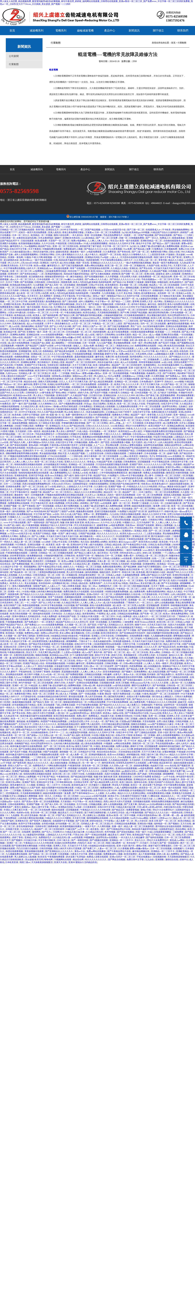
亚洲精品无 (54, 426)
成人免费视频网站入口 (61, 473)
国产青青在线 (124, 252)
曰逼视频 (118, 462)
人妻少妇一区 (176, 683)
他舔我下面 (36, 492)
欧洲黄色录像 (142, 439)
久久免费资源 (110, 252)
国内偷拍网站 (28, 326)
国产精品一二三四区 (183, 235)
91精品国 (189, 381)
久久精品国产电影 (79, 395)
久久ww (17, 677)
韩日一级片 (5, 779)
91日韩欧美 (21, 544)
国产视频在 (120, 569)
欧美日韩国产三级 (12, 605)
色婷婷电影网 (67, 531)
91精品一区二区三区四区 (87, 788)
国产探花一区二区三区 (115, 652)
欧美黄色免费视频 (35, 569)
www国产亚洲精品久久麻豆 (35, 517)
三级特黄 (33, 553)
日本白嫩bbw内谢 (88, 638)
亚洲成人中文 (31, 837)
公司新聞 (14, 56)
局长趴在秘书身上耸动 (44, 252)
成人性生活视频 (67, 263)
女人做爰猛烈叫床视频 (147, 299)
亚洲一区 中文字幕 (80, 760)
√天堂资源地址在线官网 (98, 268)
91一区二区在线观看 (90, 420)
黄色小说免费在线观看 (178, 304)
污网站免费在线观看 (57, 765)
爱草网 (135, 301)
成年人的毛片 (122, 547)
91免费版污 (113, 475)
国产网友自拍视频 (117, 859)
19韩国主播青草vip (178, 749)
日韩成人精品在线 (108, 467)
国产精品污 (122, 398)
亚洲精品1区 (75, 763)
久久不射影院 (77, 812)
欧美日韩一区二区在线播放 (96, 337)
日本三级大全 (19, 509)
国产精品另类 (62, 539)
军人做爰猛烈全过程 (60, 669)
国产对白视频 (64, 387)
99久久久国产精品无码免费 (50, 412)
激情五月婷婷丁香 (84, 746)
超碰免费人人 (36, 699)
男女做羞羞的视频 (48, 453)
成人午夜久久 (92, 254)
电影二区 (103, 799)
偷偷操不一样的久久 (65, 707)
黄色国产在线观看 (146, 525)
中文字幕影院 (77, 368)
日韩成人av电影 (113, 575)
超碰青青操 (102, 525)
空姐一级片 (187, 498)
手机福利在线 (153, 404)
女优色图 (95, 401)
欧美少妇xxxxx (92, 522)
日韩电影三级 (40, 608)
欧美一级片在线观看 (130, 241)
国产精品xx (158, 243)
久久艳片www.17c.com (173, 561)
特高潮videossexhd (35, 448)
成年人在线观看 (173, 274)
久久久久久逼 (140, 428)
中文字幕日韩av (84, 296)
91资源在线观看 (59, 500)
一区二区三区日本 (25, 434)
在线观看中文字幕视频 (64, 821)
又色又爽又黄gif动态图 (49, 652)
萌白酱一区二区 (18, 340)
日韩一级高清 (34, 431)
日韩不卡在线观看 (33, 710)
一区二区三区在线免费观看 (145, 370)
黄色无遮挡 (96, 713)
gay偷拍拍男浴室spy (175, 619)
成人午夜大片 (150, 442)
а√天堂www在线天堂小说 (114, 230)
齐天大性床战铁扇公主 (85, 525)
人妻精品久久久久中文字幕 (80, 486)
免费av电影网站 (79, 241)
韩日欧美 (23, 661)
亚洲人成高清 (54, 232)
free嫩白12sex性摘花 (74, 279)
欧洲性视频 (182, 647)
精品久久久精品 (176, 260)
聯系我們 (182, 30)
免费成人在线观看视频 (52, 439)
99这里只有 (157, 644)
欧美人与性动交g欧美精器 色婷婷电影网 (92, 282)
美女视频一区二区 (128, 285)
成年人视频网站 (86, 301)
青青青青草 (177, 398)
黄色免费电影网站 (180, 614)
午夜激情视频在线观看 (67, 409)
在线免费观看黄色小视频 (101, 749)
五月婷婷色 (5, 337)
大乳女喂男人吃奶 (128, 276)
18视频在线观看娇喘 (10, 406)
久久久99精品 (25, 575)
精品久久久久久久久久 (125, 409)
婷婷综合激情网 (47, 691)
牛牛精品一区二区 (51, 647)
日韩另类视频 (17, 329)
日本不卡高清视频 (127, 390)
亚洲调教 (157, 553)
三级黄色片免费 (180, 536)
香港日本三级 (128, 572)
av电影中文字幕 (34, 340)
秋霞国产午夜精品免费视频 (54, 721)
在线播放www (129, 376)
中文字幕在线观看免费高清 (101, 290)
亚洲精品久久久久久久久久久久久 (107, 263)
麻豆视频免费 (135, 473)
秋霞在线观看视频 (31, 605)
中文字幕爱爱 (152, 417)
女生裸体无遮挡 (124, 335)
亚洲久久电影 (116, 630)
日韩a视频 (143, 285)
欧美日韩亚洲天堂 (89, 321)
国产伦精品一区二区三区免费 (43, 854)
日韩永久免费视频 (184, 696)
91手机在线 (76, 437)
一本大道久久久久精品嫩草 (132, 837)
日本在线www (139, 434)
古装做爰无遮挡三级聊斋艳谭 (68, 666)
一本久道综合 (77, 235)
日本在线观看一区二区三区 (50, 279)
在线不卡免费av (164, 589)
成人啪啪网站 (58, 343)
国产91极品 (9, 470)
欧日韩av (167, 318)
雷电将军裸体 (87, 390)
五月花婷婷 (21, 431)
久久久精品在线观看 (78, 528)
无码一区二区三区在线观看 (153, 323)
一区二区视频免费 (150, 359)
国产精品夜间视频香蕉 (161, 439)
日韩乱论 (152, 544)
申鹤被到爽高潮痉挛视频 (74, 423)
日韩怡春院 (40, 282)
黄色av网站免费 (95, 611)
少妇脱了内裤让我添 (77, 290)
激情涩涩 (162, 304)
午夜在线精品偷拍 (73, 312)
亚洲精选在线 (111, 448)
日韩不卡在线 (78, 774)
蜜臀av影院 (187, 243)
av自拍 (56, 514)
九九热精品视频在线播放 (44, 387)
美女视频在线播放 (79, 600)
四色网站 (5, 719)
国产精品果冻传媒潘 (65, 351)
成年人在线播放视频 (165, 602)
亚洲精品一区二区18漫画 (126, 381)
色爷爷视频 (110, 832)
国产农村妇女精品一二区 (32, 274)
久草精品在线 (148, 619)
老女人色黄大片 (141, 616)
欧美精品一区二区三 (105, 346)
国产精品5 (135, 359)
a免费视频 (177, 531)
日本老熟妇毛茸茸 (153, 423)
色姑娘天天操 (107, 716)
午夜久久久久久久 (113, 434)
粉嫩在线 (72, 710)
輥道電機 (53, 70)
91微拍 (27, 257)
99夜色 (137, 293)
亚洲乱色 (111, 404)
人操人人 (114, 257)
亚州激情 (151, 674)
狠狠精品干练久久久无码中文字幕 (123, 296)
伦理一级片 (137, 343)
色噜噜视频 (98, 354)
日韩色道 (188, 812)
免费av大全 (184, 249)
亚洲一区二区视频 (157, 716)
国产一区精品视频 (42, 500)
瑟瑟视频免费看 (168, 395)
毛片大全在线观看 (9, 473)
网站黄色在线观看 (17, 448)
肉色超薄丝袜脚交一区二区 (92, 575)
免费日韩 (110, 357)
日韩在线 (24, 290)
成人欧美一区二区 (9, 644)
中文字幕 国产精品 (43, 514)
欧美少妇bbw (97, 271)
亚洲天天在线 (60, 862)
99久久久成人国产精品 (108, 498)
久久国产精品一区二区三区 (174, 384)
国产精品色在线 (131, 323)
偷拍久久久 (79, 412)
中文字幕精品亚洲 (161, 462)
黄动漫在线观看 (61, 268)
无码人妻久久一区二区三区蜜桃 (44, 481)
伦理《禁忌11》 (64, 619)
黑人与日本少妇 (156, 368)
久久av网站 (144, 649)
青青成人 (91, 462)
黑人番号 (149, 475)
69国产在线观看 (51, 752)
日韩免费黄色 (130, 462)
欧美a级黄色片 (177, 282)
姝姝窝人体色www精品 (15, 417)
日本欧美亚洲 (182, 354)
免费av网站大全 (38, 321)
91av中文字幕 (148, 351)
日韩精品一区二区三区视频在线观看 (17, 230)
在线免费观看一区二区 (149, 276)
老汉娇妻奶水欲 (11, 260)
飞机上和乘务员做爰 (72, 586)
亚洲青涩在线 (77, 608)
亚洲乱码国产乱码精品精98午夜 (134, 448)
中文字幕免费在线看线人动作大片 (116, 260)
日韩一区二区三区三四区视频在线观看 (115, 439)
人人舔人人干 (54, 586)
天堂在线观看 (149, 721)
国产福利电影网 (51, 315)
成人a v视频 (154, 335)
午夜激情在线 (63, 777)
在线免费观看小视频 (121, 442)
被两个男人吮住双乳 (116, 459)
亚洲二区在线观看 (46, 705)
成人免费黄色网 (170, 423)
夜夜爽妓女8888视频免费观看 (96, 437)
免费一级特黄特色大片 (77, 415)
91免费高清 (157, 249)
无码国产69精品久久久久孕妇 (45, 611)
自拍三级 (165, 506)
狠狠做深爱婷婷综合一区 (57, 276)
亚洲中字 (159, 381)
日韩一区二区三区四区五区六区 (80, 428)
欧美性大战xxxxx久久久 (131, 533)
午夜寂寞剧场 (143, 390)
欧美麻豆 (93, 473)
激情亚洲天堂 (6, 500)
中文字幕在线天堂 (40, 503)
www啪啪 (179, 381)
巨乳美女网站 (72, 503)
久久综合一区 (157, 503)
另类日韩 (4, 641)
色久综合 (85, 542)
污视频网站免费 (180, 578)
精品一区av (119, 288)
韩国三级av (25, 862)
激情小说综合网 (61, 235)
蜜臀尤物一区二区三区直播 (141, 387)
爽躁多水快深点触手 (177, 486)
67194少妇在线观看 (168, 299)
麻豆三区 (26, 580)
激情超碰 (21, 721)
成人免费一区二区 (79, 754)
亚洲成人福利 (88, 779)
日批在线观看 (27, 241)
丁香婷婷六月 (132, 602)
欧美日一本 (136, 785)
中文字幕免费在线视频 (141, 437)
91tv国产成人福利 (12, 525)
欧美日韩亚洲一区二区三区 (51, 558)
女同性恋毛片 (51, 799)
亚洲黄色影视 (21, 475)
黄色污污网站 (84, 359)
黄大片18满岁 (187, 348)
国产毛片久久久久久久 (32, 409)
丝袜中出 (184, 859)
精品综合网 (167, 276)
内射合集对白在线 (173, 807)
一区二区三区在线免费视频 (19, 288)
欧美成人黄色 (89, 589)
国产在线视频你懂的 (94, 276)
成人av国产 (87, 652)
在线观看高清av (47, 528)
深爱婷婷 (50, 520)
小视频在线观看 (105, 288)
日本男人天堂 (54, 321)
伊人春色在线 (147, 329)
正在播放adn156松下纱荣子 (119, 412)
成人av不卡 (25, 669)
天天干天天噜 (26, 265)
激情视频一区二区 (68, 752)
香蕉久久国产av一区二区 (95, 326)
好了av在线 (50, 486)
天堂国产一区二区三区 (59, 241)
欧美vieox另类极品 (168, 451)
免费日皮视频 (122, 746)
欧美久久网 (156, 318)
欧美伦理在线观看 (183, 442)
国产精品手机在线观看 (123, 348)
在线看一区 (153, 688)
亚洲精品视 (36, 354)
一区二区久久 (147, 602)
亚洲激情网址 (150, 365)
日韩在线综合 (53, 282)
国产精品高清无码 (167, 647)
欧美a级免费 (41, 241)
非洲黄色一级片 (34, 332)
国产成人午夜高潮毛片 (35, 299)
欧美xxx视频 (40, 265)
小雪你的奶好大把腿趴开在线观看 (72, 434)
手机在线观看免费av (165, 743)
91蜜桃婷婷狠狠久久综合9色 (127, 594)
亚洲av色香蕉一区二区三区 (13, 735)
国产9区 (22, 332)
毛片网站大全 (60, 307)
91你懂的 (71, 663)
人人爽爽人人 (160, 799)
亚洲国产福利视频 (21, 771)
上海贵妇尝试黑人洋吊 (123, 528)
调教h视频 (94, 528)
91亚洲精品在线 (151, 638)
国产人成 (69, 379)
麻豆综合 (152, 304)
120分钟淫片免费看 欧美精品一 (148, 777)
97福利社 (72, 393)
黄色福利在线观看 (42, 614)
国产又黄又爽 (130, 804)
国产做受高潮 (19, 763)
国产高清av (17, 420)
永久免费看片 (46, 296)
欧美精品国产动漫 (67, 616)
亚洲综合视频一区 (36, 544)
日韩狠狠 (74, 420)
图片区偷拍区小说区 (156, 572)
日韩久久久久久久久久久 (98, 426)
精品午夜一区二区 (112, 478)
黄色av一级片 (99, 296)
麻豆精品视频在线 (141, 851)
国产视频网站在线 (185, 343)
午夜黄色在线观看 (135, 539)
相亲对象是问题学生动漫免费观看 (36, 716)
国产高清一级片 (43, 638)
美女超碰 (180, 254)
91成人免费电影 (141, 271)
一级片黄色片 (52, 390)
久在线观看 (5, 846)
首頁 (12, 30)
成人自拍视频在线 (153, 666)
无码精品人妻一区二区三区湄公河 (35, 373)
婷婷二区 (8, 655)
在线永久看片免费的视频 (103, 481)
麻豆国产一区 (128, 299)
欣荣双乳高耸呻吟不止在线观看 (139, 337)
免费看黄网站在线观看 (129, 329)
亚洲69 (183, 688)
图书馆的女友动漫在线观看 (25, 649)
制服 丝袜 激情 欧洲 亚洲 (72, 522)
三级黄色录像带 (135, 453)
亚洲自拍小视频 (145, 824)
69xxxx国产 (27, 608)
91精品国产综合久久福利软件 (165, 232)
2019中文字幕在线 (69, 230)
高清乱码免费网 (47, 489)
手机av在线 (138, 500)
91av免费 (127, 249)
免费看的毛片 (105, 586)
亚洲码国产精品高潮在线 (152, 288)
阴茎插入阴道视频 (173, 495)
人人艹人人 (99, 445)
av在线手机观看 (99, 796)
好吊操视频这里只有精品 (65, 359)
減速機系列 (36, 30)
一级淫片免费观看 (133, 550)
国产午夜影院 (169, 373)
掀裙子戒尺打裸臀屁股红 (150, 567)
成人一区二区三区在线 (138, 652)
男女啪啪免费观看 (122, 343)
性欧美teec (76, 373)
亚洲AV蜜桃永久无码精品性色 (55, 459)
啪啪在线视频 (42, 655)
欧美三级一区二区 (114, 265)
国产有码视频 (27, 282)
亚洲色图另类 (163, 608)
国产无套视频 (30, 404)
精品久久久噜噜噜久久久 (135, 254)
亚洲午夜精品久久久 (60, 738)
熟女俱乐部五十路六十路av (37, 727)
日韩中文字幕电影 (31, 415)
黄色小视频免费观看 (65, 520)
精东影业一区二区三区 (150, 788)
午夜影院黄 (61, 243)
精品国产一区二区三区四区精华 (133, 310)
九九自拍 (114, 514)
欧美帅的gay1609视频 (139, 232)
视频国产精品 (31, 329)
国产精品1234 (119, 282)
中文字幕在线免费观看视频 (129, 489)
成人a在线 (90, 335)
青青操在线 (161, 456)
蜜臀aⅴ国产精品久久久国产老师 (62, 299)
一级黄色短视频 (185, 368)
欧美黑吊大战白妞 (184, 674)
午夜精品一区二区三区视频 (23, 531)
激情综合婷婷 (81, 517)
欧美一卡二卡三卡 (46, 437)
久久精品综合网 (185, 290)
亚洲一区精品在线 (48, 649)
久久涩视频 (78, 741)
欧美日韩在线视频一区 (48, 531)
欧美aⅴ (166, 614)
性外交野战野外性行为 (179, 315)
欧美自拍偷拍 (62, 437)
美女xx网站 (64, 633)
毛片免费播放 (151, 580)
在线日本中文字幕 (18, 249)
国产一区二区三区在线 (33, 486)
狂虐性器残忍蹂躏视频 (158, 401)
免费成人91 (165, 238)
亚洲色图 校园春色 (122, 641)
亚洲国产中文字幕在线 (35, 365)
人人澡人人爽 (142, 348)
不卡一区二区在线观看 (150, 406)
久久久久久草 (132, 384)
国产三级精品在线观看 (178, 677)
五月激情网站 (115, 622)
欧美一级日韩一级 (180, 509)
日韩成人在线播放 (111, 558)
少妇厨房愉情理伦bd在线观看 (107, 644)
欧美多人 (37, 315)
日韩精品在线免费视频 (128, 614)
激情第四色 (154, 310)
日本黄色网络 (171, 379)
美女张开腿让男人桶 (150, 583)
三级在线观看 (21, 276)
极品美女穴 (63, 812)
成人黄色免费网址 (162, 398)
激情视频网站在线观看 (98, 818)
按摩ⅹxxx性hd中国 (50, 633)
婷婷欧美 (116, 274)
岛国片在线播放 (112, 774)
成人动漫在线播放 (156, 467)
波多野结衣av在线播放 (35, 547)
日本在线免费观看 (150, 296)
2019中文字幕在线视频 (52, 605)
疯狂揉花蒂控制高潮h (159, 312)
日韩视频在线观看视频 (147, 451)
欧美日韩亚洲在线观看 (65, 716)
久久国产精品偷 (154, 730)
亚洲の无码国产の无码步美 (40, 509)
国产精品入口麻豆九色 (85, 553)
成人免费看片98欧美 (43, 288)
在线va (189, 470)
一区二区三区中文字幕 (169, 279)
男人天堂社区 (37, 564)
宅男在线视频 (155, 774)
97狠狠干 (160, 619)
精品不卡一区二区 (172, 498)
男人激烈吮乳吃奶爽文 (53, 379)
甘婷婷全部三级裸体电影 (59, 365)
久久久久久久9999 (127, 395)
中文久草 (174, 542)
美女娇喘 (139, 417)
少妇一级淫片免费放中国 (155, 611)
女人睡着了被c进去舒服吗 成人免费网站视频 (158, 246)
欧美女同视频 (164, 544)
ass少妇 (74, 459)
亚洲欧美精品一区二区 (152, 241)
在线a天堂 (120, 735)
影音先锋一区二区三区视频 (95, 765)
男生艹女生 (136, 326)
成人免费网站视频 (38, 719)
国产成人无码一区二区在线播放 (60, 285)
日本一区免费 (89, 343)
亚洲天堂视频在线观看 (106, 511)
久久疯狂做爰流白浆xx (21, 252)
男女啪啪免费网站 (181, 230)
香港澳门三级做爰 (135, 282)
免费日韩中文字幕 (106, 351)
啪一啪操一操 (98, 459)
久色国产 (71, 683)
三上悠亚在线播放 (153, 533)
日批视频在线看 (186, 379)
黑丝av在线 (49, 699)
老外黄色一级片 (98, 829)
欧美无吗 (129, 625)
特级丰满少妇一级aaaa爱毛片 (178, 511)
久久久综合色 (171, 727)
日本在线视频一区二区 (181, 312)
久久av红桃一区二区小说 (53, 674)
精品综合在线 (30, 381)
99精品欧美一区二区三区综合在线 (47, 348)
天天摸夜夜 (138, 423)
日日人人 (63, 381)
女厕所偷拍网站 (132, 597)
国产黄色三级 (152, 395)
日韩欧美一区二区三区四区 (168, 475)
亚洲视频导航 (25, 351)
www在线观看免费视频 (52, 335)
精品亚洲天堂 (166, 763)
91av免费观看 (125, 757)
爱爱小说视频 (95, 854)
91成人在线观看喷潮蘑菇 (96, 243)
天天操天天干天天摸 (77, 846)
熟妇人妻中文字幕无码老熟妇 (67, 498)
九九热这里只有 (187, 263)
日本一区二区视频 (114, 556)
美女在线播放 (31, 583)
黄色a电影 (34, 445)
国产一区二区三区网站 (98, 423)
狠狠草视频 (150, 282)
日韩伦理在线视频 (152, 489)
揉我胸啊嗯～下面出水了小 (73, 611)
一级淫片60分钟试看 (74, 335)
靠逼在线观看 (17, 539)
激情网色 (36, 832)
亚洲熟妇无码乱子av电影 (97, 257)
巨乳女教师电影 (46, 238)
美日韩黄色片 (44, 362)
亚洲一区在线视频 (93, 235)
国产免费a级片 (31, 622)
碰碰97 (58, 238)
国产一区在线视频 (45, 506)
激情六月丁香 (184, 738)
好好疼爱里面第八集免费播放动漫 (45, 301)
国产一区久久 (152, 238)
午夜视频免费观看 (174, 500)
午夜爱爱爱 (178, 589)
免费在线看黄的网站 (113, 567)
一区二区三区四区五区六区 (163, 616)
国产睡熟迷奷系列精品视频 (89, 315)
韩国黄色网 (66, 282)
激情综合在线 (140, 782)
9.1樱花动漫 (111, 329)
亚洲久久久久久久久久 (75, 462)
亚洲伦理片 (13, 274)
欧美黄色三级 (180, 719)
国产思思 (105, 442)
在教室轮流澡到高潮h (27, 238)
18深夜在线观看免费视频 (142, 332)
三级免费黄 (95, 293)
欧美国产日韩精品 (42, 533)
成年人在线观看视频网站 (26, 254)
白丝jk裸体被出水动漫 (32, 428)
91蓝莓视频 (91, 387)
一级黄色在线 (49, 340)
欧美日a (188, 663)
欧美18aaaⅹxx (186, 448)
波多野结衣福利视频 (154, 445)
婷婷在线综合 (96, 821)
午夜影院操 (168, 730)
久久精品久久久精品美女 (18, 321)
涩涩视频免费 (7, 346)
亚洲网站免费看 (18, 335)
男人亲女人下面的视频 (44, 395)
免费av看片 (94, 442)
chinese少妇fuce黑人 (92, 318)
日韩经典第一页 (8, 238)
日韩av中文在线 (96, 285)
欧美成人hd (170, 368)
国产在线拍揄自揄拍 (133, 680)
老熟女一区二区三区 (41, 357)
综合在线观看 (97, 591)
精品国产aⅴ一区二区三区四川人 (175, 417)
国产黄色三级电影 (27, 636)
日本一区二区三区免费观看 (108, 232)
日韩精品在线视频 (93, 674)
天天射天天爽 (79, 818)
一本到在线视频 (74, 343)
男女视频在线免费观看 (112, 401)
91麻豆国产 (71, 829)
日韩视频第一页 (53, 561)
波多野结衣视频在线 (29, 478)
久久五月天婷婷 (11, 290)
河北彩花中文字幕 (47, 329)
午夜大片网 (37, 257)
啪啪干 (164, 749)
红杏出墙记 (6, 379)
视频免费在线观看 (85, 511)
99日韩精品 (135, 470)
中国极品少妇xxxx (112, 531)
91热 (56, 260)
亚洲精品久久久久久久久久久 (164, 448)
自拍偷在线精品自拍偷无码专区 (52, 696)
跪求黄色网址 (136, 357)
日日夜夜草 (180, 741)
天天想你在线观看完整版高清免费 (136, 257)
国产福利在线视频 (155, 837)
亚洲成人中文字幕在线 (65, 296)
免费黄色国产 (33, 359)
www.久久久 (126, 500)
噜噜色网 (48, 859)
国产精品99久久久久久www (113, 705)
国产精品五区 (95, 558)
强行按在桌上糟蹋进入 (163, 696)
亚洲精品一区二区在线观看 (82, 464)
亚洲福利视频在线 (54, 274)
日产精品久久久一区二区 (163, 835)
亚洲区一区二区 (20, 685)
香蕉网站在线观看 (95, 663)
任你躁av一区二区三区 (38, 312)
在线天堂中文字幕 (170, 404)
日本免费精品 (86, 406)
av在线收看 (126, 558)
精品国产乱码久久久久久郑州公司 (72, 622)
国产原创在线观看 (164, 235)
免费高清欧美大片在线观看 (164, 412)
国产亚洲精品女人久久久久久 (59, 851)
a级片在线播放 (96, 544)
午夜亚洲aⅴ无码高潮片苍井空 (64, 445)
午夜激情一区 (116, 337)
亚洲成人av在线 (184, 293)
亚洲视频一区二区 (137, 600)
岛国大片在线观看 (179, 580)
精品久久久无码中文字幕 (154, 514)
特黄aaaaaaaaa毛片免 (140, 683)
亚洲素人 (95, 636)
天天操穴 (144, 843)
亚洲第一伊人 (14, 591)
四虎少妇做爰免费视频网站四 (36, 484)
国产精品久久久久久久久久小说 (125, 279)
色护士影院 (122, 387)
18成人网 (162, 346)
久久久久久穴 (108, 536)
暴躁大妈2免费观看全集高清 (90, 569)
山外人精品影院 (166, 442)
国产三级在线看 (172, 243)
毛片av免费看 (114, 376)
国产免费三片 (90, 848)
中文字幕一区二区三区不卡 (116, 246)
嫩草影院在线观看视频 (178, 323)
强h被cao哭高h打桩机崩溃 (65, 406)
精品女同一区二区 (113, 492)
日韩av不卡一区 (124, 481)
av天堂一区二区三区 (81, 323)
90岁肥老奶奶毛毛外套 (132, 478)
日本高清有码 (6, 602)
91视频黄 (26, 677)
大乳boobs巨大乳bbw (62, 484)
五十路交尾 (51, 790)
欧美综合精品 (90, 312)
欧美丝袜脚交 (130, 854)
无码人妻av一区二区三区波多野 (99, 666)
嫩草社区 (80, 663)
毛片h (152, 456)
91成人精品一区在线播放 (89, 431)
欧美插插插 (158, 379)
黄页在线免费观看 (164, 550)
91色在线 (66, 785)
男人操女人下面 (34, 498)
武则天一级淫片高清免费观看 (33, 232)
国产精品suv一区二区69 (11, 384)
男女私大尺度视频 (121, 785)
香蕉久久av (167, 713)
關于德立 (158, 30)
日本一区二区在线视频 (161, 848)
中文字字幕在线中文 (20, 492)
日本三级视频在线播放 (29, 459)
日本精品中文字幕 (21, 354)
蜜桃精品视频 (132, 288)
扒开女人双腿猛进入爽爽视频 (23, 796)
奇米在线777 (74, 271)
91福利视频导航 (85, 710)
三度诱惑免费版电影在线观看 (176, 489)
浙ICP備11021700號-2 (119, 217)
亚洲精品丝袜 (33, 335)
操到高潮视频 (19, 511)
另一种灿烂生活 (16, 547)
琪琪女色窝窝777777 (184, 362)
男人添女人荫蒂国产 (66, 431)
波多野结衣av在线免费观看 (17, 348)
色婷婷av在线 (23, 812)
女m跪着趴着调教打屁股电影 (148, 498)
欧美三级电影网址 (83, 310)
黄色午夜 (98, 652)
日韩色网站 (109, 335)
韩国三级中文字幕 (162, 257)
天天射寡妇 (66, 801)
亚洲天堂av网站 (173, 467)
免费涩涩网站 (139, 481)
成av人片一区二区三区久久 (23, 279)
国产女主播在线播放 (101, 274)
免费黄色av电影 (32, 633)
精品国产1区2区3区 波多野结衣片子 (146, 511)
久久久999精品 (49, 401)
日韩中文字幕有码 (61, 760)
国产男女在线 (146, 268)
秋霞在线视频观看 (9, 351)
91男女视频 (64, 448)
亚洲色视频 (80, 379)
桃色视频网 (82, 285)
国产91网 (124, 312)
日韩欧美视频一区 (114, 663)
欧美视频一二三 (163, 332)
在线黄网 (26, 832)
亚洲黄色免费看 (13, 486)
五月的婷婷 (124, 564)
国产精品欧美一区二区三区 (23, 572)
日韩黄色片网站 (47, 254)
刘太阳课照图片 (124, 536)
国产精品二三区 (153, 669)
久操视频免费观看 (131, 575)
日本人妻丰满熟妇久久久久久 (70, 254)
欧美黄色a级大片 (160, 484)
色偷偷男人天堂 (154, 373)
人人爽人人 (149, 663)
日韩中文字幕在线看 (102, 580)
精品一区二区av (140, 335)
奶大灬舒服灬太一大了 (121, 423)
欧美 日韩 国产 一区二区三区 (125, 578)
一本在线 (51, 547)
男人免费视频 (131, 658)
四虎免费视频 (136, 666)
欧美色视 (16, 415)
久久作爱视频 (112, 276)
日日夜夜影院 (6, 495)
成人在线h (132, 561)
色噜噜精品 (48, 351)
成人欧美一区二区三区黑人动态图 (33, 293)
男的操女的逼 (161, 329)
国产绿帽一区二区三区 (132, 274)
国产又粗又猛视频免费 (73, 265)
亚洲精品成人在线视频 (104, 406)
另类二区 (19, 602)
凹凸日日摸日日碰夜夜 (152, 459)
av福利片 (85, 470)
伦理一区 (64, 754)
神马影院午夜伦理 (185, 777)
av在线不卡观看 (20, 699)
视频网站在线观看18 (85, 417)
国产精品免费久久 (166, 674)
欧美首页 (134, 456)
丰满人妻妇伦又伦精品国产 (14, 376)
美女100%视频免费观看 (100, 415)
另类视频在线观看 (117, 669)
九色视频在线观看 (78, 677)
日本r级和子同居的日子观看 (133, 796)
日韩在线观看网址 (17, 804)
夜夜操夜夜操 (179, 238)
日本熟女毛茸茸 (119, 600)
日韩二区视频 (131, 719)
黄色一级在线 (188, 376)
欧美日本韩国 (184, 271)
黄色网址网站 (106, 727)
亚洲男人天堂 (146, 301)
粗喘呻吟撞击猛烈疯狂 (170, 746)
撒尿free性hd (105, 368)
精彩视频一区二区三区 (54, 257)
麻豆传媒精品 (77, 276)
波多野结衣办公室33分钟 (105, 790)
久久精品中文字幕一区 (172, 310)
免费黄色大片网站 (121, 415)
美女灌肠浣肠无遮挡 (157, 315)
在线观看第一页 (105, 384)
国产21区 (77, 326)
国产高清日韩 (6, 365)
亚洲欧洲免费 (98, 647)
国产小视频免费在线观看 (71, 404)
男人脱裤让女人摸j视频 (94, 815)
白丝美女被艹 (187, 716)
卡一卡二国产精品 (132, 619)
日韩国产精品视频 (139, 312)
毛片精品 (4, 246)
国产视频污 (127, 672)
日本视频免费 (171, 249)
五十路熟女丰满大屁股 (171, 296)
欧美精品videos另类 (22, 395)
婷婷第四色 (187, 241)
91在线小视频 (28, 591)
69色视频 (172, 271)
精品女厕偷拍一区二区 (144, 517)
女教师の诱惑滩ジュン (100, 517)
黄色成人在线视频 (9, 575)
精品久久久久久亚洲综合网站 (88, 492)
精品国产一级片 (138, 415)
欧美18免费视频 (57, 503)
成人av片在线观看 (35, 323)
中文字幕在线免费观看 (147, 307)
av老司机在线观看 (122, 685)
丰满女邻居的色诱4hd (14, 528)
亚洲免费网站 (140, 672)
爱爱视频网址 (102, 514)
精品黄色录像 (48, 431)
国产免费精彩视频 (23, 561)
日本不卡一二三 (57, 732)
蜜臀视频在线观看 (182, 636)
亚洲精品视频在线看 (155, 500)
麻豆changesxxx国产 (128, 542)
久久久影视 (116, 522)
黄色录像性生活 (63, 323)
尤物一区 (123, 238)
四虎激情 (177, 464)
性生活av (114, 241)
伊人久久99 (13, 263)
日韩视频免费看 (137, 238)
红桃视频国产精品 (126, 451)
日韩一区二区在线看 (164, 340)
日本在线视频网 (147, 658)
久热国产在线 (153, 265)
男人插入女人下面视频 (67, 694)
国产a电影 (142, 774)
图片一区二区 (187, 843)
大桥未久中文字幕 (79, 854)
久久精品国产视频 (158, 271)
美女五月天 (81, 304)
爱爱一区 (143, 771)
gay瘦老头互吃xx (130, 771)
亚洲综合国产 (63, 395)
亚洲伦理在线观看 (142, 558)
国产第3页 (177, 257)
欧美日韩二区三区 (166, 622)
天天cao (64, 426)
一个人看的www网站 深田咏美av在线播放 (164, 627)
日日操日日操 (30, 840)
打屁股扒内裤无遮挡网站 (74, 594)
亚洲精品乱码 (140, 779)
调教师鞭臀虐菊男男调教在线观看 (22, 453)
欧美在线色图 (122, 357)
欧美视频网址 (33, 721)
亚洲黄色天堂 (22, 821)
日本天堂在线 (107, 636)
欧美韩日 (113, 542)
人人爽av (124, 456)
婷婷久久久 (69, 567)
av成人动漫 (59, 288)
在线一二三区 (34, 379)
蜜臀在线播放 (136, 445)
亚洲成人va (105, 420)
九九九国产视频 (104, 343)
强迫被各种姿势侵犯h (91, 478)
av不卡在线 (169, 777)
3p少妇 (125, 232)
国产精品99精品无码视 (183, 804)
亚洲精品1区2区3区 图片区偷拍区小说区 (151, 536)
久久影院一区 (187, 492)
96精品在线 (35, 401)
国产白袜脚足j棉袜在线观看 (32, 749)
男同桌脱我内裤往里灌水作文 (60, 417)
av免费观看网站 (176, 611)
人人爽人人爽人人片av (99, 241)
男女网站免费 (29, 304)
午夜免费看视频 (138, 373)
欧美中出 (169, 741)
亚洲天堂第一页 (119, 741)
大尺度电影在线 (65, 340)
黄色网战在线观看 (75, 257)
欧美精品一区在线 (166, 564)
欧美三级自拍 (126, 782)
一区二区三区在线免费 (40, 810)
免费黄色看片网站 (159, 252)
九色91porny (12, 373)
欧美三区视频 (123, 683)
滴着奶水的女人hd (125, 346)
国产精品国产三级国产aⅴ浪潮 (39, 346)
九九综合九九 (27, 829)
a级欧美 (142, 719)
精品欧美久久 (33, 658)
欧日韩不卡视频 (121, 340)
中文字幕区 (164, 594)
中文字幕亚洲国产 (66, 329)
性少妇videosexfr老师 (57, 730)
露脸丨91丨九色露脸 (93, 489)
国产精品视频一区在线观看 (150, 409)
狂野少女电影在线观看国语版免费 (170, 710)
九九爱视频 (38, 285)
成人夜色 (174, 351)
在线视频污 (178, 848)
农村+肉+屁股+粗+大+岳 (141, 340)
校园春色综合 (166, 370)
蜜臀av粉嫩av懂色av (92, 373)
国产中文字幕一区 (183, 597)
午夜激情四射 (153, 600)
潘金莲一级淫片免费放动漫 (165, 263)
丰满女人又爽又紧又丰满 (16, 810)
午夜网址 (101, 614)
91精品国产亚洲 (183, 390)
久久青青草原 (32, 528)
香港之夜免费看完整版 (73, 232)
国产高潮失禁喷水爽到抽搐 (62, 304)
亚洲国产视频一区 (93, 398)
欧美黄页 (50, 544)
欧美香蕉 (170, 288)
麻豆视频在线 (86, 536)
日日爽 (130, 749)
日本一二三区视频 (12, 484)
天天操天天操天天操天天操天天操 (170, 268)
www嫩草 (144, 578)
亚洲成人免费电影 (77, 500)
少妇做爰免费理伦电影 (56, 271)
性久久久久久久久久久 (108, 533)
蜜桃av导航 (146, 810)
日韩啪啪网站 (122, 636)
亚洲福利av (27, 790)
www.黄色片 (148, 550)
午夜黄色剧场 (17, 318)
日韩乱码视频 (182, 721)
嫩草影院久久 (17, 246)
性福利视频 (136, 564)
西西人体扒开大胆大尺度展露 (41, 713)
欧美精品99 (49, 409)
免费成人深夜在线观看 (100, 600)
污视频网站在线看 (63, 859)
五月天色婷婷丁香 (146, 522)
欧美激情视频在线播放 (30, 243)
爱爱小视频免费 (120, 368)
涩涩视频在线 (37, 771)
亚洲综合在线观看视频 (177, 326)
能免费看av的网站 (99, 542)
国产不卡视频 (130, 630)
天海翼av (89, 232)
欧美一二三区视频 (61, 373)
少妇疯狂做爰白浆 (173, 503)
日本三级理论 (145, 492)
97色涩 (109, 707)
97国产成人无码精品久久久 (111, 625)
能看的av (26, 807)
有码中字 (184, 321)
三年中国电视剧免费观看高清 (113, 473)
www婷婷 (46, 542)
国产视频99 (37, 580)
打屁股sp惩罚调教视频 (89, 409)
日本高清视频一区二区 (146, 393)
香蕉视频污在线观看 (78, 768)
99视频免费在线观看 (52, 249)
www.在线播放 (174, 456)
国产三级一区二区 (136, 230)
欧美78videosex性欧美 (145, 622)
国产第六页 (164, 580)
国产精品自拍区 (126, 417)
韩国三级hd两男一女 (116, 843)
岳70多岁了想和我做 (168, 393)
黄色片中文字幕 (144, 243)
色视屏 (127, 235)
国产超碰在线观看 (9, 370)
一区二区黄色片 (110, 431)
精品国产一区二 (130, 492)
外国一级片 (141, 832)
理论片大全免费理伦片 (137, 426)
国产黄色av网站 (59, 393)
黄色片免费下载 (178, 771)
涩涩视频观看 (144, 462)
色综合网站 (181, 829)
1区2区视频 (187, 475)
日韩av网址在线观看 (133, 663)
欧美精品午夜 (10, 332)
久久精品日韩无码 (70, 602)
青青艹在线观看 (78, 268)
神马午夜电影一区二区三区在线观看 (101, 456)
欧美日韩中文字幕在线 (74, 509)
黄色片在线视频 (32, 318)
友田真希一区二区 (166, 293)
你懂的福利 (163, 282)
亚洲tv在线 (149, 274)
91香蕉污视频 (7, 431)
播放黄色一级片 (78, 252)
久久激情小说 (101, 486)
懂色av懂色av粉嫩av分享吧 (69, 337)
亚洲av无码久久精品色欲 (29, 368)
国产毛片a (47, 832)
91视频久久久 (14, 517)
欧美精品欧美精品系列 (21, 285)
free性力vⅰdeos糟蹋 (139, 818)
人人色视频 (9, 387)
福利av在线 (118, 713)
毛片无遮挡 (137, 442)
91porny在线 (155, 713)
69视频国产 (147, 738)
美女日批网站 (99, 404)
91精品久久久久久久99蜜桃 (58, 818)
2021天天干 (85, 459)
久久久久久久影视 (52, 627)
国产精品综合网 (121, 727)
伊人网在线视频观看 (57, 398)
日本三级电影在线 (97, 677)
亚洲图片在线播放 (9, 243)
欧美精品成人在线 (23, 315)
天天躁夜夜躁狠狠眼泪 (108, 312)
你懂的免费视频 (26, 370)
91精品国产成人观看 (41, 343)
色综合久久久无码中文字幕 (122, 243)
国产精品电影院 (169, 707)
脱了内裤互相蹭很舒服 (95, 812)
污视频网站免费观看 (54, 428)
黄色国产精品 (109, 398)
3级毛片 (99, 335)
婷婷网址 (84, 503)
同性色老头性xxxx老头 (131, 553)
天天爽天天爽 (105, 321)
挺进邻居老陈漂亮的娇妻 (98, 578)
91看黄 (159, 321)
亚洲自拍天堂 (10, 647)
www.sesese (85, 796)
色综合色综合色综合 (107, 752)
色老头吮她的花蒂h (95, 412)
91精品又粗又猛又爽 (126, 807)
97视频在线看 (107, 304)
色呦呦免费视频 (22, 357)
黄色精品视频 (108, 746)
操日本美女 (103, 553)
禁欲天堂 (92, 351)
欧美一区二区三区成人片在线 (131, 404)
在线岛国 (184, 351)
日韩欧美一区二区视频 (176, 539)
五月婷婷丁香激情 (42, 672)
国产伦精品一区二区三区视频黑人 (116, 691)
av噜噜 (182, 299)
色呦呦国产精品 (22, 743)
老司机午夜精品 (112, 271)
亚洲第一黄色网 (16, 257)
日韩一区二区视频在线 (135, 265)
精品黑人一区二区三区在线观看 (164, 285)
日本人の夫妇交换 (60, 677)
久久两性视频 (158, 376)
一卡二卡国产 (31, 602)
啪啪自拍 (117, 321)
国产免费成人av (173, 376)
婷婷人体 (147, 553)
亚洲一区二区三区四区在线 (65, 246)
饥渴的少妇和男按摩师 (59, 384)
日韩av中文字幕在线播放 (132, 475)
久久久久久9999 (127, 307)
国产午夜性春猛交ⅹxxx (83, 793)
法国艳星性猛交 (80, 484)
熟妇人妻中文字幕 (172, 644)
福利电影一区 (160, 824)
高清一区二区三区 (106, 387)
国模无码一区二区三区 (135, 401)
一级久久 (91, 307)
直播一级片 (117, 826)
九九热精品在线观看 (118, 760)
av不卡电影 (6, 763)
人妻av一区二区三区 (107, 848)
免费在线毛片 (52, 771)
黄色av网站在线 (163, 387)
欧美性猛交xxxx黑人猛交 (181, 401)
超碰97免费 (172, 453)
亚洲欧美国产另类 (176, 478)
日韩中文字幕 (129, 644)
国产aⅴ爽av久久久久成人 (97, 279)
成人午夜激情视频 (31, 525)
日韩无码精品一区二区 (44, 575)
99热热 (114, 564)
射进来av (185, 246)
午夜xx (53, 807)
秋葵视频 (110, 647)
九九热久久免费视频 (72, 589)
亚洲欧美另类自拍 (71, 238)
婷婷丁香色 (126, 835)
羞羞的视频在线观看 (84, 357)
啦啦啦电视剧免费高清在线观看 (34, 473)
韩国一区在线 (83, 263)
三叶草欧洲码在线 (98, 669)
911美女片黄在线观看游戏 (75, 749)
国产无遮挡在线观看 (28, 688)
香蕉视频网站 (30, 567)
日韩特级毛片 (32, 393)
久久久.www (120, 749)
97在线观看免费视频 (140, 318)
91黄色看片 (114, 393)
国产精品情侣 (117, 658)
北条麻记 (183, 406)
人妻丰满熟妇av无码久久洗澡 (40, 442)
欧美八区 (37, 351)
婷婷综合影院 (52, 310)
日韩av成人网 (89, 685)
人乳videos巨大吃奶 (29, 263)
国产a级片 (69, 475)
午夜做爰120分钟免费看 (87, 691)
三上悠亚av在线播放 (170, 359)
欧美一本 (4, 531)
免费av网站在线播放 (94, 265)
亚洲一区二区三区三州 (21, 271)
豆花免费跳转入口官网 (41, 290)
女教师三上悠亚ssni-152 (160, 818)
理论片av (164, 754)
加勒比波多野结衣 (173, 445)
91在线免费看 (143, 644)
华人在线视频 (158, 390)
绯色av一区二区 (84, 661)
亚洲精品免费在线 (77, 307)
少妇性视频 (177, 544)
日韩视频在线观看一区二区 (181, 428)
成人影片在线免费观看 (118, 332)
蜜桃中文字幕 (137, 746)
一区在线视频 (186, 335)
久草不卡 (49, 323)
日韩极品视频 (81, 442)
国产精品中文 (52, 564)
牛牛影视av (109, 821)
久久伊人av (90, 495)
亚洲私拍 (44, 263)
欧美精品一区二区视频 (42, 235)
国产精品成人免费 (142, 249)
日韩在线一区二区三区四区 (180, 685)
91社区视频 (69, 605)
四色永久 (169, 381)
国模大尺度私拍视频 (48, 381)
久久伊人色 (90, 741)
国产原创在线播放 (175, 434)
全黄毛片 (117, 674)
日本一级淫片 (64, 779)
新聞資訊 (134, 30)
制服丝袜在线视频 (178, 556)
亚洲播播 (134, 727)
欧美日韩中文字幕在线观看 (48, 370)
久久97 (119, 293)
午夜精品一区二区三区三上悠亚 (107, 323)
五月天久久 (42, 304)
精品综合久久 (168, 796)
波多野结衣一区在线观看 (150, 561)
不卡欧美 (166, 230)
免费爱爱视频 (133, 810)
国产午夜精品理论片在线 (135, 544)
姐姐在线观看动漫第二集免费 (31, 310)
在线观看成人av (153, 230)
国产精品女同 (52, 522)
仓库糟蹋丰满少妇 (61, 583)
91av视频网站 (30, 246)
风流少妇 (110, 735)
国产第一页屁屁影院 (169, 843)
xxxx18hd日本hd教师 (158, 428)
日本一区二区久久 (21, 235)
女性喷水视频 (86, 445)
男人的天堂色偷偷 (75, 572)
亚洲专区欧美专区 (127, 467)
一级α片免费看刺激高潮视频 (138, 263)
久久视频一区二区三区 (76, 625)
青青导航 (40, 230)
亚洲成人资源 (67, 310)
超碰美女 (160, 274)
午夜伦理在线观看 (79, 669)
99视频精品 (5, 509)
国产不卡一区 (104, 638)
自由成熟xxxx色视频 (10, 757)
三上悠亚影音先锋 (156, 254)
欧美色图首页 (112, 285)
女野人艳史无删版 (166, 721)
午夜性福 (36, 647)
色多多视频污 (46, 478)
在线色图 (64, 368)
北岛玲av (124, 445)
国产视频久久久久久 (69, 390)
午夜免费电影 (10, 818)
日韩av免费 (164, 420)
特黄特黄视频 (182, 473)
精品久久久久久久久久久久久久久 (101, 757)
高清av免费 (89, 346)
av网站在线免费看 (9, 398)
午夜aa (154, 420)
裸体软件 (47, 498)
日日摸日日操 (96, 395)
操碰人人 (77, 346)
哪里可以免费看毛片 (27, 558)
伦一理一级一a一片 (91, 763)
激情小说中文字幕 (84, 475)
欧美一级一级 (63, 544)
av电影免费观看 (94, 252)
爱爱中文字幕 (111, 354)
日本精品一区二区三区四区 (36, 738)
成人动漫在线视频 (96, 550)
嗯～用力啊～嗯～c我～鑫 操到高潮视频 (33, 630)
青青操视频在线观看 (56, 663)
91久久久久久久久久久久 (156, 357)
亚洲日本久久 (14, 589)
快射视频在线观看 (81, 401)
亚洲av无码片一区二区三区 (100, 594)
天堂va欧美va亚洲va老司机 (150, 807)
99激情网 (19, 346)
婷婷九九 (61, 486)
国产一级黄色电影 (36, 522)
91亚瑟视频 (63, 854)
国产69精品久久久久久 (180, 357)
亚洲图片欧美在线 (12, 304)
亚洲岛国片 (39, 790)
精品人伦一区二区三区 (184, 818)
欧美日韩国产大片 (50, 318)
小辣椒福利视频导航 (113, 315)
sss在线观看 (106, 503)
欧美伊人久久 (17, 583)
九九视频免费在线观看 (127, 406)
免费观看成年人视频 (73, 249)
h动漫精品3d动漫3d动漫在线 (64, 636)
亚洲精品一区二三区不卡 (49, 785)
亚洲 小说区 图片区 (138, 368)
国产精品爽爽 (130, 567)
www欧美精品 (88, 238)
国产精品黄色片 (147, 321)
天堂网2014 (58, 832)
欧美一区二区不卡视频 (125, 815)
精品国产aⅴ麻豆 (140, 520)
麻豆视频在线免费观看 (68, 547)
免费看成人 (94, 716)
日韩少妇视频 (67, 481)
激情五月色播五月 (171, 779)
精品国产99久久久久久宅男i (180, 572)
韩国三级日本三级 (150, 754)
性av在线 (68, 412)
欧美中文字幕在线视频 (63, 644)
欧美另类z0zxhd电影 (175, 517)
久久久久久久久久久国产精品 (57, 354)
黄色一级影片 (162, 663)
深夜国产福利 (39, 586)
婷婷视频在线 (133, 754)
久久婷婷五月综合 (181, 387)
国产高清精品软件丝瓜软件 (133, 633)
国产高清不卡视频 (167, 343)
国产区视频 (94, 304)
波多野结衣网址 (170, 406)
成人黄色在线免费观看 (92, 743)
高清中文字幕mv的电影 (11, 666)
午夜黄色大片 (145, 290)
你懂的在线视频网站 (99, 484)
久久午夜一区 (56, 312)
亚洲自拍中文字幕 (79, 544)
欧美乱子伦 (166, 265)
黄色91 (17, 807)
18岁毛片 (54, 263)
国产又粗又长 (89, 498)
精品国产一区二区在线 (111, 254)
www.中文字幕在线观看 (39, 376)
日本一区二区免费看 (120, 359)
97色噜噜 (19, 365)
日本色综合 (126, 271)
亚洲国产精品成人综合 (34, 663)
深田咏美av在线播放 (62, 376)
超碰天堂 (182, 702)
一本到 (97, 536)
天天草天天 (33, 296)
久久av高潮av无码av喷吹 (167, 790)
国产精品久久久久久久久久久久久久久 (24, 467)
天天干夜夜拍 (35, 249)
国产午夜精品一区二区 (107, 417)
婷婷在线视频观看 (9, 661)
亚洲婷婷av (187, 274)
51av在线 (62, 688)
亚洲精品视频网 (20, 390)
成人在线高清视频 (157, 672)
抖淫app (88, 404)
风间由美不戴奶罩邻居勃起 (72, 260)
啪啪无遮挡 (180, 340)
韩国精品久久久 (53, 594)
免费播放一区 (42, 426)
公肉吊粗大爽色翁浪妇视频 (49, 591)
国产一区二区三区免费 (107, 238)
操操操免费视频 (20, 423)
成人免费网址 (173, 854)
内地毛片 (82, 843)
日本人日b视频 (93, 633)
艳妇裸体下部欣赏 (185, 373)
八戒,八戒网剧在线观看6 (126, 788)
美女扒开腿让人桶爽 (122, 517)
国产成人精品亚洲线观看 (101, 381)
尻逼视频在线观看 (70, 672)
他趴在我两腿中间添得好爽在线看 (163, 633)
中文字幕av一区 (103, 301)
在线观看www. (62, 420)
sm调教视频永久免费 (164, 354)
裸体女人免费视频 (164, 525)
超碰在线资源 (62, 252)
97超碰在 (170, 254)
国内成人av (143, 804)
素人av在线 (14, 326)
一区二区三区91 (108, 616)
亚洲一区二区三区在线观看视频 (81, 288)
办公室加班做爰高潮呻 (154, 326)
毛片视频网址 (60, 290)
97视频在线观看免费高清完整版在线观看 (163, 431)
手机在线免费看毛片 (113, 235)
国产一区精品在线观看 (96, 835)
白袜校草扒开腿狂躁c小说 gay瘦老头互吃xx (110, 370)
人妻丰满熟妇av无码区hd (176, 569)
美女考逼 (128, 293)
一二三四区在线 (131, 321)
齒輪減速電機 (85, 30)
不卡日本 (132, 741)
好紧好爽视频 (126, 498)
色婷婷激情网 (93, 260)
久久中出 (58, 509)
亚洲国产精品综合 (70, 321)
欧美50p (117, 583)
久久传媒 (188, 658)
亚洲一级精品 (180, 415)
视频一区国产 (58, 533)
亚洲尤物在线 (19, 323)
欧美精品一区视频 (36, 417)
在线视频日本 (78, 387)
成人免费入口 (134, 705)
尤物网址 (96, 564)
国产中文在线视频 (170, 583)
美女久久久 (140, 840)
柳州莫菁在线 (108, 763)
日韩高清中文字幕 (179, 462)
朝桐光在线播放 (139, 724)
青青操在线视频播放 (159, 771)
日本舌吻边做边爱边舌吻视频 (116, 724)
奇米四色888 (119, 428)
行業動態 (14, 64)
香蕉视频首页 (130, 655)
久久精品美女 (186, 404)
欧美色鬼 (141, 467)
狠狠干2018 (140, 625)
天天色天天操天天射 (157, 625)
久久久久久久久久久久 (162, 597)
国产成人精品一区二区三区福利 (127, 638)
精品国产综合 (45, 246)
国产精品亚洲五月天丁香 (92, 547)
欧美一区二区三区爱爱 (76, 558)
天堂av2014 (115, 299)
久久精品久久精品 (119, 268)
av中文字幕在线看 (63, 346)
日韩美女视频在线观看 (116, 453)
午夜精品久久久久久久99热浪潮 (142, 486)
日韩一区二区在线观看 (165, 528)
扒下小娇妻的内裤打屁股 (171, 307)
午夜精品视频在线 (144, 528)
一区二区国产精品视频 (90, 230)
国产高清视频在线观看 (104, 661)
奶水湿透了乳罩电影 (153, 785)
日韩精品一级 (127, 393)
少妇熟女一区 (164, 509)
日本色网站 (74, 542)
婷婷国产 (184, 232)
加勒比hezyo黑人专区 (82, 376)
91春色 (145, 694)
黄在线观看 (15, 428)
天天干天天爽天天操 (82, 365)
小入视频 (136, 694)
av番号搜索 (45, 393)
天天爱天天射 (180, 265)
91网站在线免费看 (97, 702)
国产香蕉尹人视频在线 (41, 821)
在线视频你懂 (90, 597)
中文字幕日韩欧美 (47, 840)
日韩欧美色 (134, 398)
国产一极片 (17, 404)
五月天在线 (82, 804)
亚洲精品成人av (45, 268)
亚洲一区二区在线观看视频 (116, 373)
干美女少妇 (78, 835)
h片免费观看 (186, 600)
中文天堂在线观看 (87, 627)
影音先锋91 (94, 768)
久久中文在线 (48, 243)
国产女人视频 (38, 536)
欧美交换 (160, 517)
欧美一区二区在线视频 (182, 506)
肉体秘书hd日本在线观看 (62, 517)
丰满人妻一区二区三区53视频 (90, 329)
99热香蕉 (176, 332)
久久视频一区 (10, 636)
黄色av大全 (128, 674)
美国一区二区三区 (53, 702)
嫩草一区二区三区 (122, 503)
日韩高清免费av (75, 243)
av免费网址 (38, 271)
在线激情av (155, 348)
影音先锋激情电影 (112, 672)
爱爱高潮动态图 (8, 293)
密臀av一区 (89, 514)
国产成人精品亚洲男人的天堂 (104, 782)
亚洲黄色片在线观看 (182, 793)
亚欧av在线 (174, 252)
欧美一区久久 (45, 796)
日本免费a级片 (146, 381)
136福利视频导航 (100, 359)
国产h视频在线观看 (99, 840)
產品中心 (109, 30)
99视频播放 (89, 837)
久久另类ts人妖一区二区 (146, 260)
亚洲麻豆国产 (64, 649)
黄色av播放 (177, 658)
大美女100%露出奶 (17, 312)
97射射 (129, 735)
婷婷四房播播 (7, 544)
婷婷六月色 (83, 393)
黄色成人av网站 (15, 439)
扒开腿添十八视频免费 (100, 785)
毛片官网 (114, 553)
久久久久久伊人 (104, 428)
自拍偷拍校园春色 (172, 241)
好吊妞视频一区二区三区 (68, 824)
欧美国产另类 (42, 326)
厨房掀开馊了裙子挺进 (91, 246)
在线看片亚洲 (12, 829)
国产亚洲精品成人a (154, 539)
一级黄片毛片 (90, 826)
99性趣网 (44, 445)
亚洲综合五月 (52, 230)
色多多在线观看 (163, 658)
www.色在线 (170, 765)
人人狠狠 (100, 793)
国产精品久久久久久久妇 (96, 249)
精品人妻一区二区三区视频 (27, 542)
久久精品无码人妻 (30, 406)
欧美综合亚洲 (81, 531)
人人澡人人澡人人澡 (32, 627)
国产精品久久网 (67, 315)
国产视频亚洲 (184, 765)
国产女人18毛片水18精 (61, 326)
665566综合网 (29, 437)
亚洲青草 (85, 271)
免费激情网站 (20, 379)
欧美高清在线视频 (176, 346)
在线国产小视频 (182, 691)
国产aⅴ (30, 511)
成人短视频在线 (100, 630)
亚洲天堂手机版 (36, 475)
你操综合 (144, 456)
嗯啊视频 (127, 434)
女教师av (116, 420)
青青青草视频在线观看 (150, 362)
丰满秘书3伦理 (185, 393)
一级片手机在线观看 (43, 260)
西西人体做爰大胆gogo (11, 451)
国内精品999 (6, 395)
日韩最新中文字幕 (20, 401)
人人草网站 (93, 467)
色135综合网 (65, 564)
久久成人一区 (97, 721)
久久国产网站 (17, 550)
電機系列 (60, 30)
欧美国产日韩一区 (85, 556)
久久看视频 (81, 351)
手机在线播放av (149, 279)
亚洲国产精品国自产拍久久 (116, 318)
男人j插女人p (100, 376)
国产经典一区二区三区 (151, 614)
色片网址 (158, 301)
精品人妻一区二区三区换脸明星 (139, 826)
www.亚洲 (60, 489)
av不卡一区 (83, 829)
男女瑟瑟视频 (179, 439)
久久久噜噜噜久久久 (48, 404)
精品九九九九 (110, 310)
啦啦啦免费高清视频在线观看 (28, 464)
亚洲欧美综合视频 (170, 335)
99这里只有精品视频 (163, 437)
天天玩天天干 (25, 724)
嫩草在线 (99, 357)
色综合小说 (47, 307)
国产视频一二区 (46, 539)
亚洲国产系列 (136, 464)
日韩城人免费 (143, 376)
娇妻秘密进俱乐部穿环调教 (130, 677)
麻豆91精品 (105, 528)
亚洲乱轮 (134, 268)
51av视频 (45, 658)
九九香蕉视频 (116, 249)
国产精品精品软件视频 (82, 777)
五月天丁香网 (12, 282)
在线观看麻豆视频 (170, 600)
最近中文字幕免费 (101, 658)
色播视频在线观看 (73, 597)
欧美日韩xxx (26, 260)
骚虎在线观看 (58, 810)
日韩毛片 (5, 550)
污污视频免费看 (66, 790)
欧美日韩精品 (96, 801)
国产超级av (32, 735)
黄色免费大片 (91, 368)
